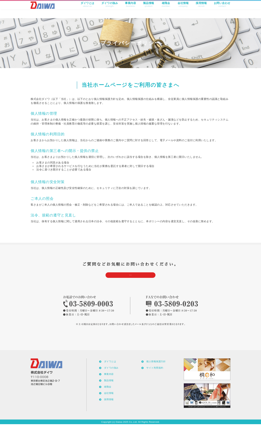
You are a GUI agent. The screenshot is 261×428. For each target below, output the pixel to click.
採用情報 (201, 9)
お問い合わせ (222, 9)
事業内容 (130, 9)
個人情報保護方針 (156, 365)
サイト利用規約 (154, 371)
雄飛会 (166, 9)
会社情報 (183, 9)
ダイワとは (87, 9)
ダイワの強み (109, 9)
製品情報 (148, 9)
